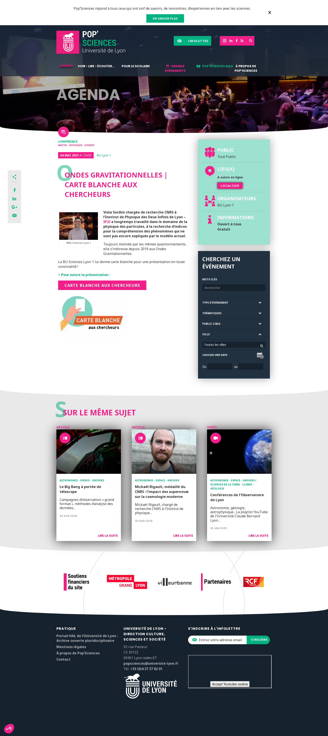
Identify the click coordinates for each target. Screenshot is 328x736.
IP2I (106, 221)
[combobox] (234, 345)
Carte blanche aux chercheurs (102, 285)
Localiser (230, 186)
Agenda (66, 66)
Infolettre (198, 41)
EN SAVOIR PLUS (165, 18)
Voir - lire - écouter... (96, 66)
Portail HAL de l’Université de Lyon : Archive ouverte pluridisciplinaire (87, 638)
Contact (63, 659)
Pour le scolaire (136, 66)
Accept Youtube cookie (230, 684)
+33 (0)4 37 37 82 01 (146, 668)
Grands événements (175, 68)
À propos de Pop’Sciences (246, 68)
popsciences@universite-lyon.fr (151, 663)
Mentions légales (71, 646)
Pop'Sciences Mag (217, 66)
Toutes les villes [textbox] (215, 345)
